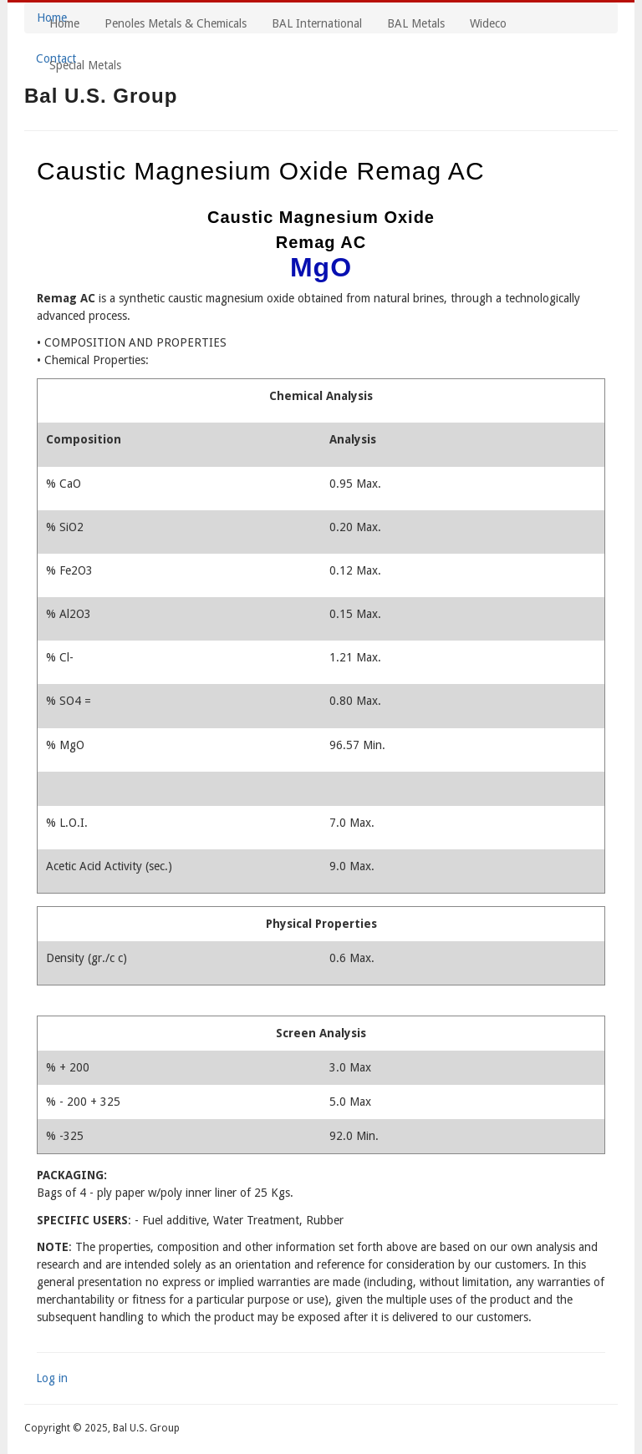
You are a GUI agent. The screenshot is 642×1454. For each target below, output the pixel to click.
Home (64, 23)
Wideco (488, 23)
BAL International (317, 23)
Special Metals (85, 65)
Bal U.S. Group (100, 95)
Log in (52, 1378)
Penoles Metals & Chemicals (175, 23)
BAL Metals (416, 23)
